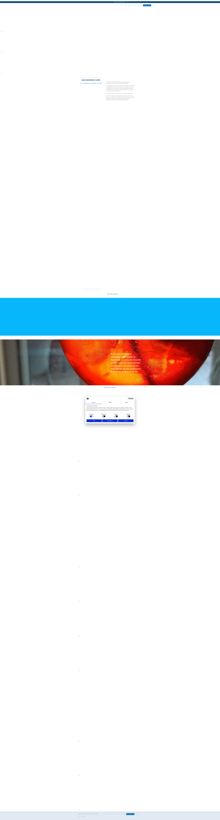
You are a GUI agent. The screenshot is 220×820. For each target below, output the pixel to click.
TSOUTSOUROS (140, 5)
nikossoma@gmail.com (92, 814)
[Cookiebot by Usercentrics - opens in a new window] (129, 399)
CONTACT (153, 5)
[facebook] (127, 2)
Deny (94, 420)
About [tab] (126, 402)
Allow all (125, 420)
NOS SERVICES (133, 5)
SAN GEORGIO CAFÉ (147, 5)
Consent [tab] (93, 402)
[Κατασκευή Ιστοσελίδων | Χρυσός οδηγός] (79, 818)
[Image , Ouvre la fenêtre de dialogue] (35, 31)
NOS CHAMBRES (127, 5)
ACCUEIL (121, 5)
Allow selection (110, 420)
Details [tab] (110, 402)
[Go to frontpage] (9, 9)
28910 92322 (122, 2)
